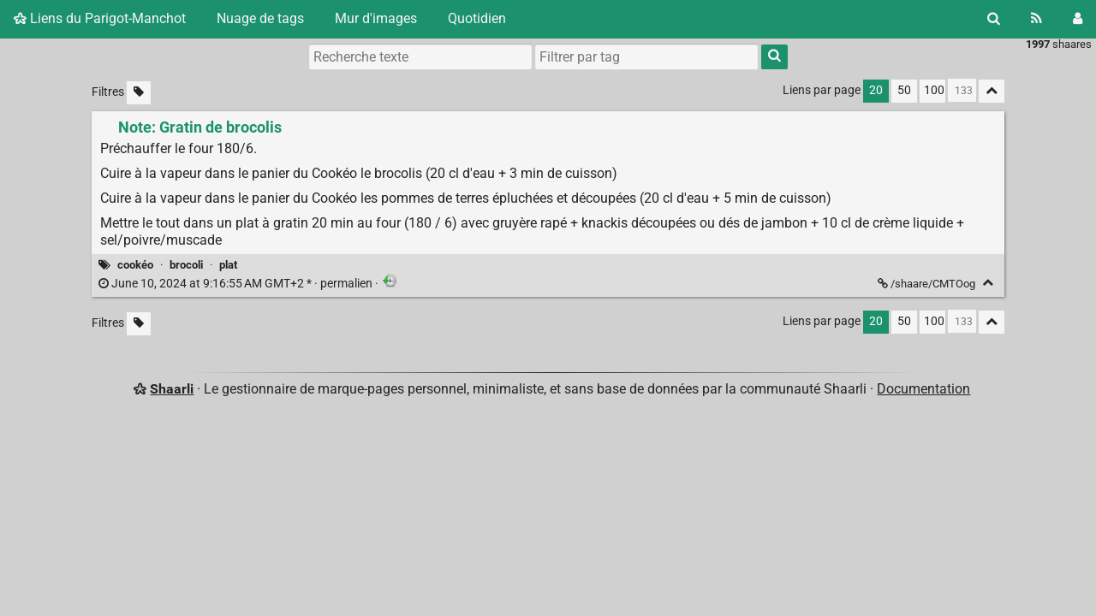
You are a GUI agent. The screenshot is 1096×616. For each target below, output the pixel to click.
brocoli (186, 264)
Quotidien (477, 18)
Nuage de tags (260, 18)
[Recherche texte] (420, 56)
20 (876, 90)
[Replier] (988, 282)
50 (904, 90)
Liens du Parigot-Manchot (100, 18)
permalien (236, 283)
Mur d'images (376, 18)
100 (934, 90)
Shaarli (172, 389)
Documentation (923, 389)
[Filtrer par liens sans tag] (139, 92)
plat (228, 264)
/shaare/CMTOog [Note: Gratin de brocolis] (928, 283)
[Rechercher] (994, 19)
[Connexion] (1077, 19)
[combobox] (646, 56)
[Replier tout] (991, 91)
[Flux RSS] (1036, 19)
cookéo (135, 264)
